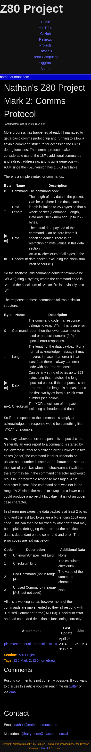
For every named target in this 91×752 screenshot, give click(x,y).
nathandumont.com (14, 77)
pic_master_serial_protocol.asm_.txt (31, 644)
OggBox (45, 63)
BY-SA (44, 748)
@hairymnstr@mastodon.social (44, 734)
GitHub (45, 34)
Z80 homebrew (44, 660)
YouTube (45, 28)
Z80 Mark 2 (22, 660)
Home (45, 22)
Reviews (45, 39)
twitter (73, 686)
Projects (45, 45)
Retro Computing (45, 57)
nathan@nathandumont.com (35, 725)
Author (45, 69)
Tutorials (45, 51)
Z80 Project (27, 655)
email (13, 692)
